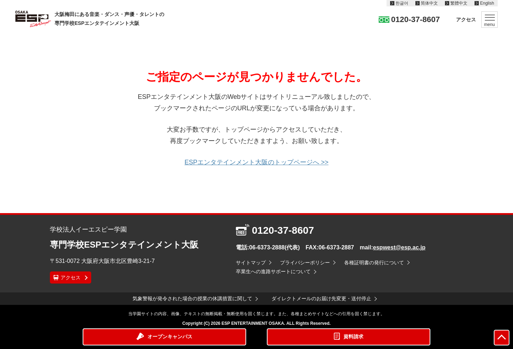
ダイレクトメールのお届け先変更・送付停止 (321, 298)
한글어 (401, 3)
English (487, 3)
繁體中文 (458, 3)
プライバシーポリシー (305, 262)
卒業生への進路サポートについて (273, 271)
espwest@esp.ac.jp (399, 247)
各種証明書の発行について (374, 262)
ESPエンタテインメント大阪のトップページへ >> (256, 162)
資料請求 (353, 336)
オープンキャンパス (169, 336)
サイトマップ (251, 262)
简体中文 (429, 3)
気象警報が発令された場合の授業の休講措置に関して (192, 298)
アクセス (466, 19)
